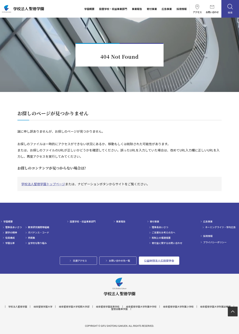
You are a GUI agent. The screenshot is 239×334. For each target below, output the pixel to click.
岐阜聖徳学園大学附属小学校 (178, 306)
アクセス (197, 8)
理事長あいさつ (13, 227)
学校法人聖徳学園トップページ (43, 184)
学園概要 (89, 9)
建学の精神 (11, 232)
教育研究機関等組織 (38, 227)
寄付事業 (152, 9)
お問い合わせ (212, 9)
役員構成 (10, 237)
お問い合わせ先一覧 (119, 260)
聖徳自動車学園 (119, 309)
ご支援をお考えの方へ (163, 232)
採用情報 (182, 9)
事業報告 (137, 9)
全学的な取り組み (37, 243)
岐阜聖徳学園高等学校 (108, 306)
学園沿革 (10, 243)
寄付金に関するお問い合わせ (167, 243)
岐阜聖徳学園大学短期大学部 (74, 306)
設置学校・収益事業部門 (113, 9)
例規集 (31, 237)
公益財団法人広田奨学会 (159, 261)
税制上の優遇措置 (161, 237)
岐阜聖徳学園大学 (42, 306)
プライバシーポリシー (215, 242)
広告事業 (167, 9)
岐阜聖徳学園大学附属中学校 (141, 306)
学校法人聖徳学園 (17, 306)
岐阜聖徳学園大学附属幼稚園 (215, 306)
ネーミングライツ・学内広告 (220, 227)
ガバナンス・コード (38, 232)
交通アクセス (80, 260)
